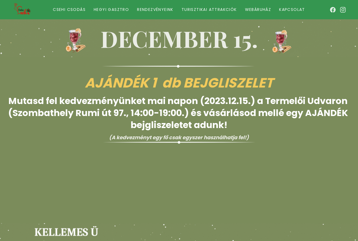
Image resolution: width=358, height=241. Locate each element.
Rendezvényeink (155, 9)
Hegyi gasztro (111, 9)
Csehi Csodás (69, 9)
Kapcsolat (292, 9)
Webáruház (258, 9)
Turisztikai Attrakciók (209, 9)
